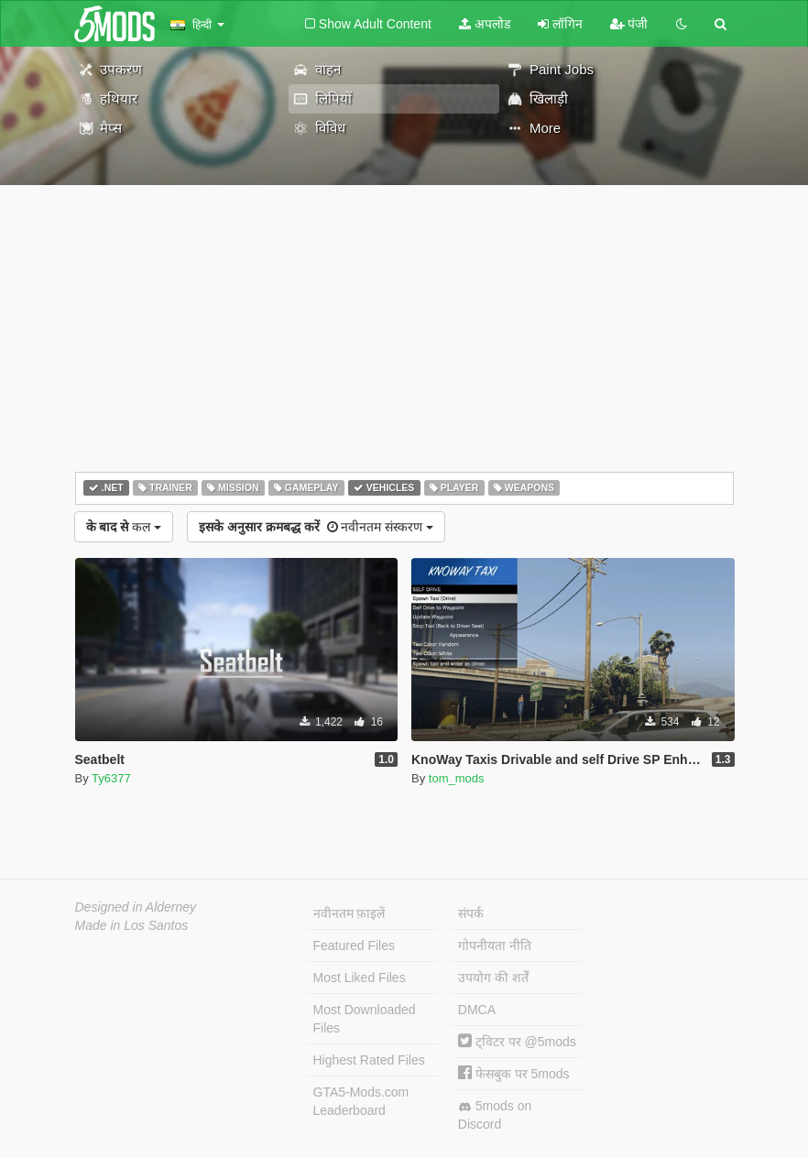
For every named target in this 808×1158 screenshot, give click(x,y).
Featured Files (354, 945)
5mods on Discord (494, 1114)
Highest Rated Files (369, 1060)
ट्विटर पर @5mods (517, 1041)
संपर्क (471, 913)
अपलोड (484, 23)
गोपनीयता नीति (494, 945)
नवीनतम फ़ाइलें (349, 913)
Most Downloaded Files (364, 1018)
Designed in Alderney (136, 907)
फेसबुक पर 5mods (514, 1073)
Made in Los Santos (132, 925)
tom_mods (457, 778)
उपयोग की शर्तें (493, 977)
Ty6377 (111, 778)
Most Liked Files (359, 977)
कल (124, 526)
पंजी (629, 23)
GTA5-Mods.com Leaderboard (361, 1101)
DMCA (477, 1009)
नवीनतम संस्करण (316, 526)
